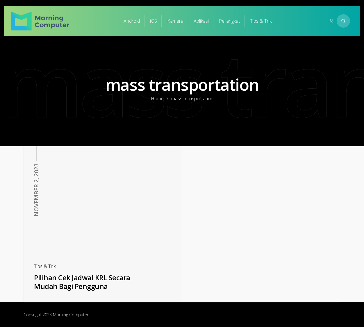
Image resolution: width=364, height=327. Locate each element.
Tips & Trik (261, 21)
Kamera (175, 21)
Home (157, 98)
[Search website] (343, 21)
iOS (153, 21)
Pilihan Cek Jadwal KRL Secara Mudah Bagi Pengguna (82, 282)
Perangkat (229, 21)
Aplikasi (201, 21)
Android (132, 21)
